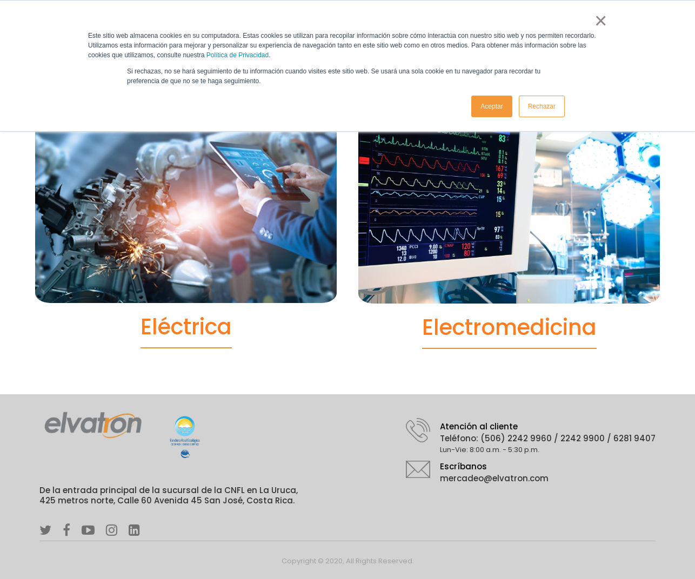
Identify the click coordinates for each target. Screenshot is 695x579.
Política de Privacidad (237, 55)
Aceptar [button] (491, 106)
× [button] (598, 20)
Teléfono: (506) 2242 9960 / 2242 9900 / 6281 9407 (548, 438)
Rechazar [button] (542, 106)
